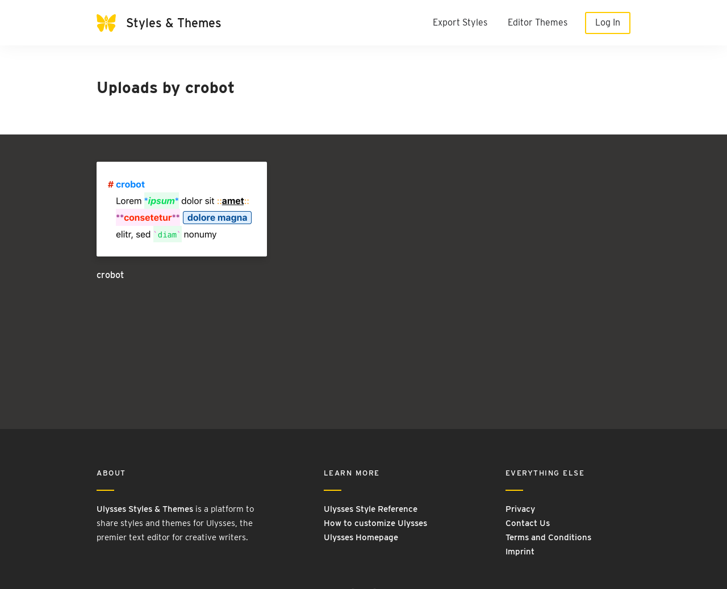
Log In (607, 22)
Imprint (519, 551)
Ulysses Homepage (361, 537)
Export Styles (460, 22)
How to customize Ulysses (375, 523)
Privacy (520, 509)
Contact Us (527, 523)
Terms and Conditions (548, 537)
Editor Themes (537, 22)
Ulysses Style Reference (370, 509)
